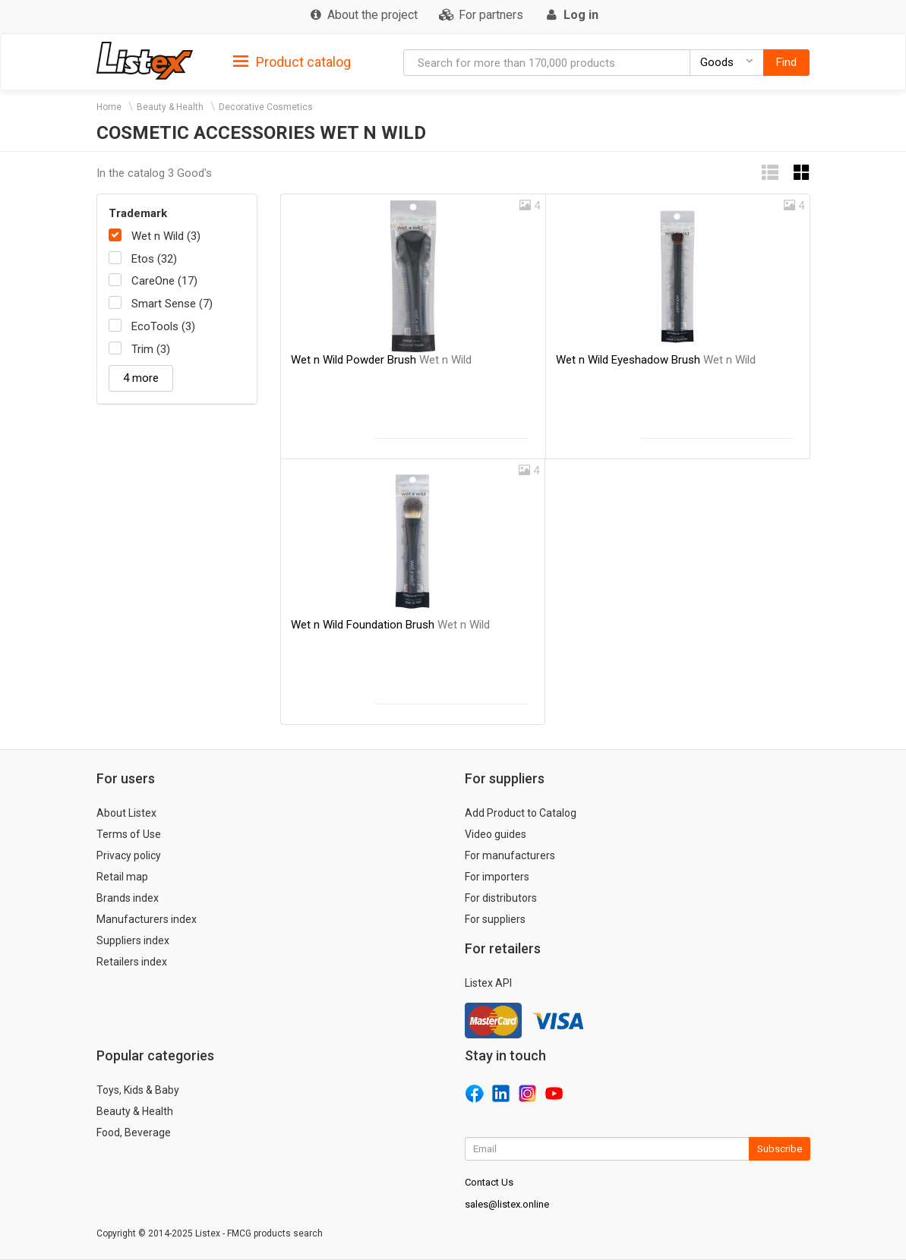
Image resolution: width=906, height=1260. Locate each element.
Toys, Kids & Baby (137, 1090)
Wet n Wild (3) (165, 236)
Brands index (127, 898)
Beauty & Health (170, 107)
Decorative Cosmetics (266, 107)
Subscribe (779, 1148)
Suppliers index (132, 940)
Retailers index (131, 962)
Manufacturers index (146, 919)
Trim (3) (150, 349)
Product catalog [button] (292, 62)
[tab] (292, 61)
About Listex (126, 813)
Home (109, 107)
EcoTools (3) (163, 326)
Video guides (495, 834)
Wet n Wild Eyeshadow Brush (656, 360)
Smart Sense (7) (172, 303)
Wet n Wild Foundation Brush (390, 625)
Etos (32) (154, 259)
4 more (141, 378)
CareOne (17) (164, 281)
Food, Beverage (133, 1132)
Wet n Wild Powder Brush (381, 360)
